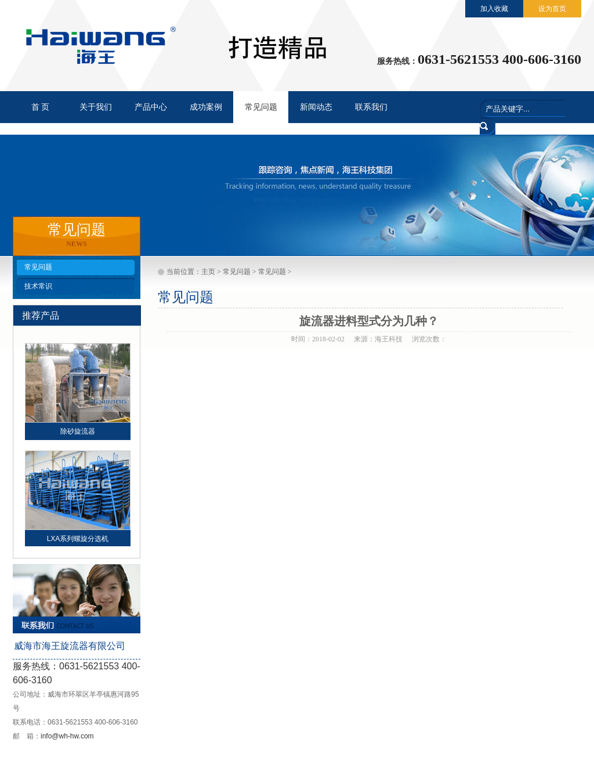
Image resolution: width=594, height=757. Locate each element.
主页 (208, 272)
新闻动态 (316, 107)
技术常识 (38, 286)
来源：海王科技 (378, 339)
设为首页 (552, 9)
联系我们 (371, 107)
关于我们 (95, 107)
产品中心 (151, 107)
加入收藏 (494, 9)
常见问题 (38, 267)
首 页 (40, 107)
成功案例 (206, 107)
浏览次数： (429, 339)
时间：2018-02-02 (318, 339)
